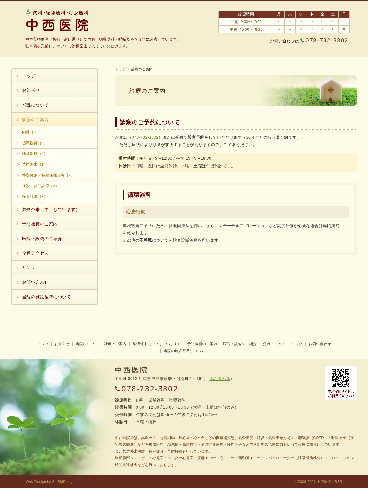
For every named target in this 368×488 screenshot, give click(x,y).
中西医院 (324, 482)
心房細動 (135, 211)
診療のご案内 (35, 119)
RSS (338, 482)
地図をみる (220, 378)
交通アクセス (35, 252)
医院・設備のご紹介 (42, 238)
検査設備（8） (35, 197)
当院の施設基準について (46, 296)
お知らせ (31, 90)
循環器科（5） (35, 143)
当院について (35, 104)
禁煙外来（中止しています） (51, 209)
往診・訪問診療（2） (40, 186)
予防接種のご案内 (40, 223)
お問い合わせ (35, 282)
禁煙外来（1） (35, 164)
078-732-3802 (324, 40)
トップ (120, 69)
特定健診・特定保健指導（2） (48, 175)
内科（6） (31, 132)
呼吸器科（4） (35, 154)
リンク (29, 267)
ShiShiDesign (63, 482)
